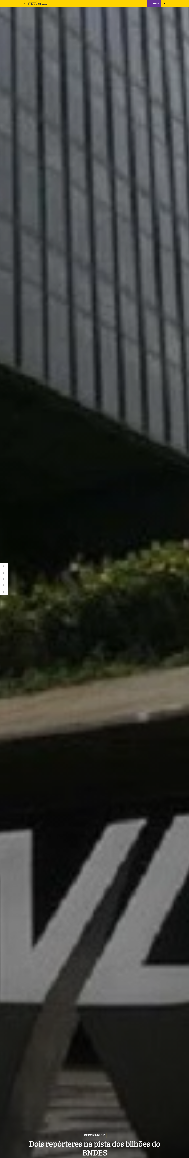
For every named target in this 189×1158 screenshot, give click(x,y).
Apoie (154, 3)
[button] (24, 3)
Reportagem (94, 1135)
